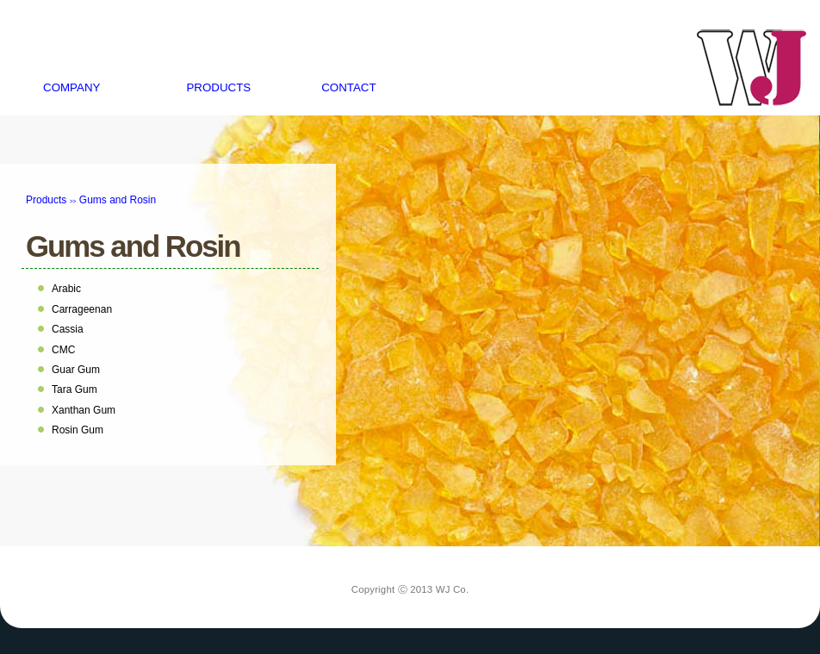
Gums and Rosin (132, 246)
